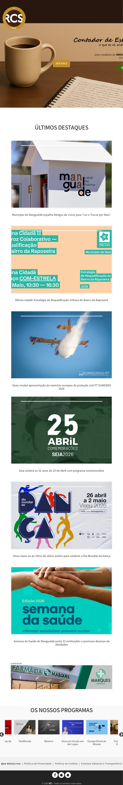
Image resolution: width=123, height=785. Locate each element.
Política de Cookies (66, 763)
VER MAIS (61, 63)
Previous (3, 734)
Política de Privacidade (38, 763)
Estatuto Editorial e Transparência (101, 763)
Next (119, 734)
